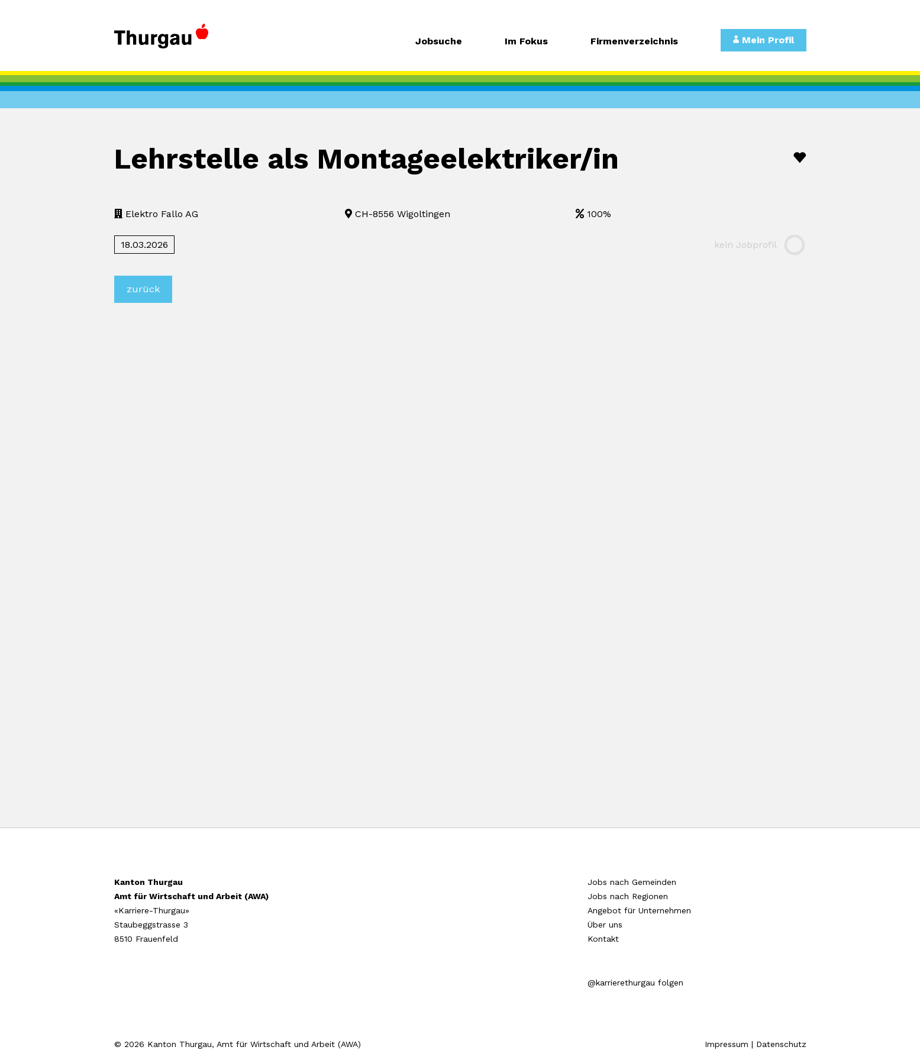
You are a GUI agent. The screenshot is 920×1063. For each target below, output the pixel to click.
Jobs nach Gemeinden (631, 882)
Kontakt (603, 939)
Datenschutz (781, 1044)
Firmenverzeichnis (634, 42)
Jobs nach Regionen (627, 896)
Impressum (726, 1044)
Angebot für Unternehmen (639, 910)
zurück (143, 289)
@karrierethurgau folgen (635, 982)
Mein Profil (763, 40)
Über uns (604, 924)
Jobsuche (438, 42)
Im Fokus (526, 42)
